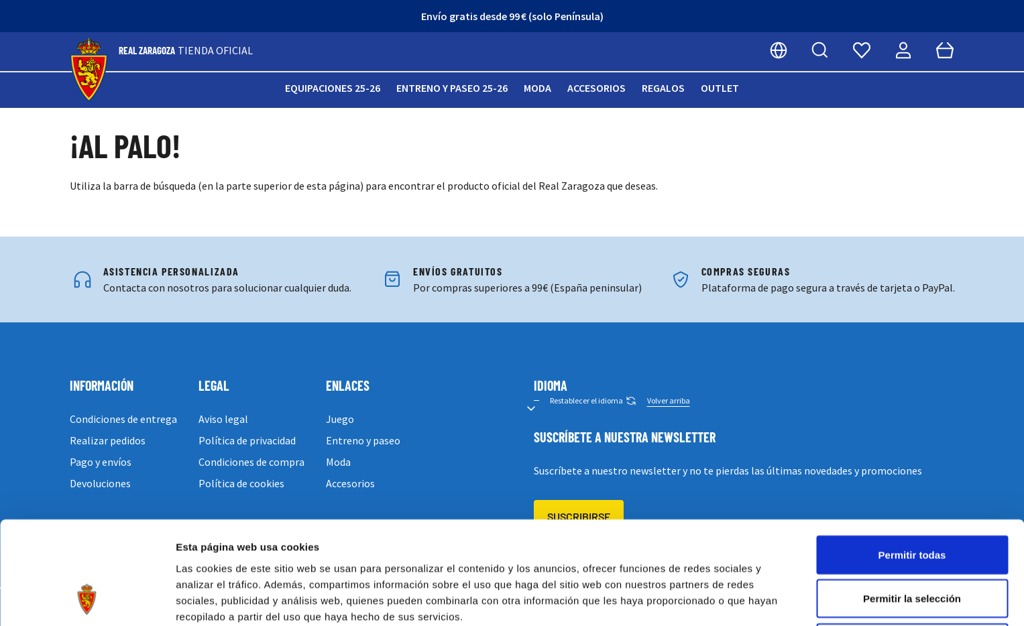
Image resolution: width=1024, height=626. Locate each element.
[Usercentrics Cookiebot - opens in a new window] (87, 600)
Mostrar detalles (726, 599)
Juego (340, 419)
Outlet (720, 88)
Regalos (663, 88)
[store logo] (89, 70)
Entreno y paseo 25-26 (452, 88)
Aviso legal (223, 419)
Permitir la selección (912, 505)
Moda (537, 88)
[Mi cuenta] (903, 50)
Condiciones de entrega (123, 419)
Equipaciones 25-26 (332, 88)
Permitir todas (912, 460)
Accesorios (596, 88)
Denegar (912, 548)
